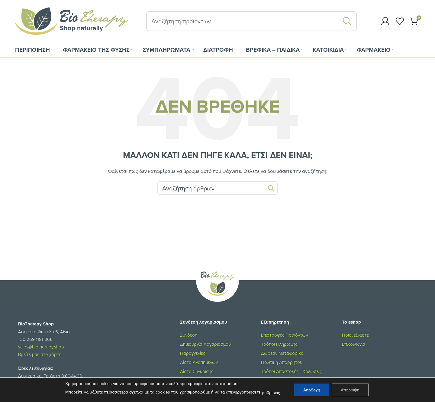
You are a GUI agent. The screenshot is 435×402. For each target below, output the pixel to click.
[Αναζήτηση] (251, 21)
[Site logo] (71, 21)
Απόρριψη (350, 390)
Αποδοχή (311, 390)
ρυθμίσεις (271, 393)
